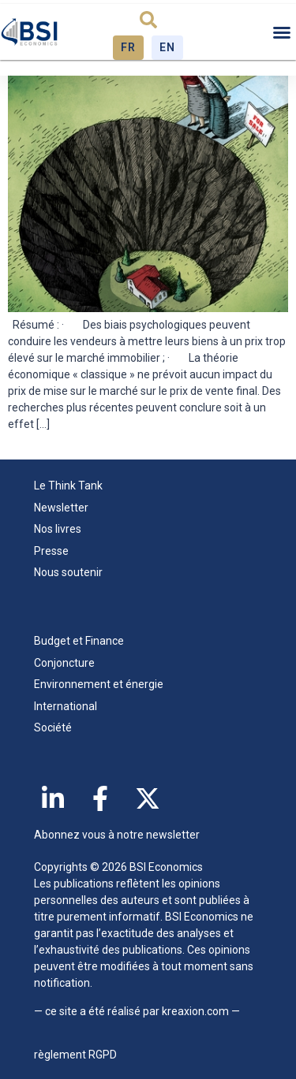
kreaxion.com (195, 1011)
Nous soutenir (68, 572)
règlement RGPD (75, 1054)
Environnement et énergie (98, 684)
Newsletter (61, 507)
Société (53, 727)
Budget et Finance (79, 640)
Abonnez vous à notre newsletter (117, 834)
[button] (148, 19)
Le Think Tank (72, 486)
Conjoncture (64, 663)
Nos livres (57, 529)
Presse (51, 551)
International (65, 706)
